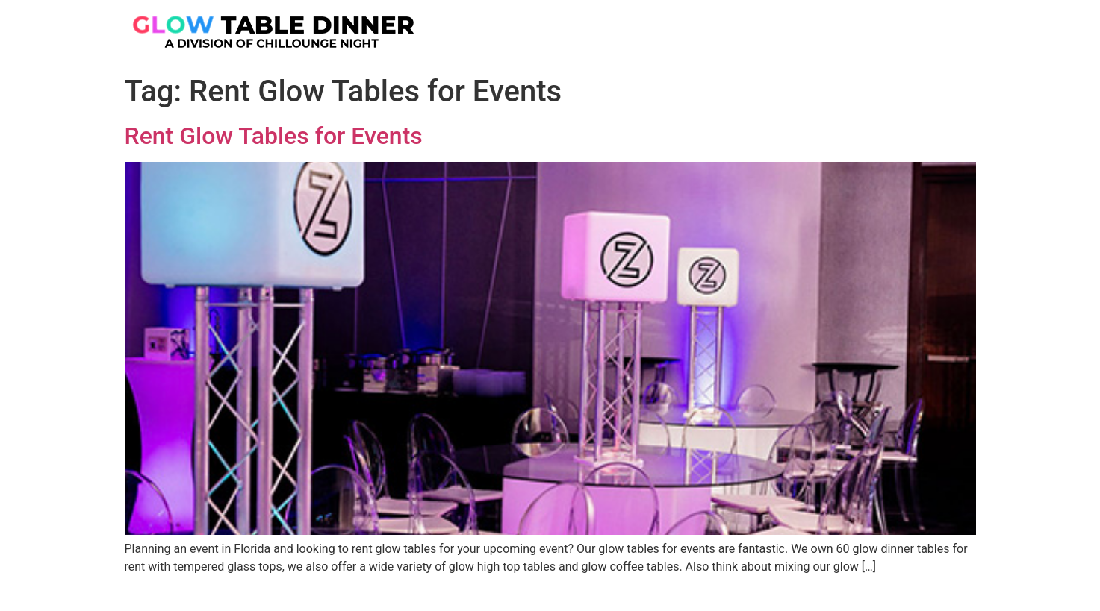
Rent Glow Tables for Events (274, 136)
